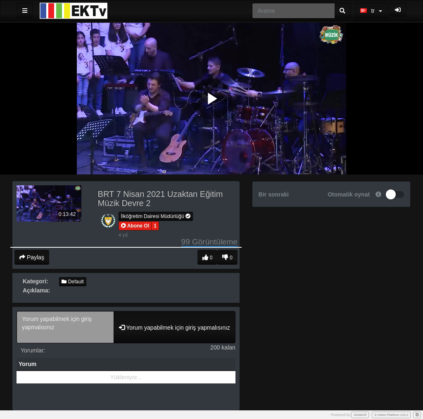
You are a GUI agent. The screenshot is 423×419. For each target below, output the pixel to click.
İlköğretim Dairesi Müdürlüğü (155, 216)
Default (72, 282)
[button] (135, 225)
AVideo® (360, 415)
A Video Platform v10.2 (391, 415)
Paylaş (31, 257)
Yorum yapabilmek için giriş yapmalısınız (65, 327)
